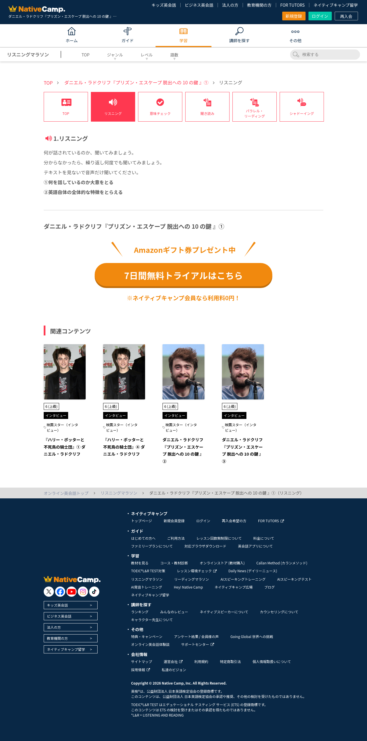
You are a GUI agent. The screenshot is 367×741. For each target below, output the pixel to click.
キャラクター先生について (152, 619)
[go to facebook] (60, 592)
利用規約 (201, 661)
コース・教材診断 (174, 562)
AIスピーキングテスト (294, 579)
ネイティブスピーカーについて (224, 611)
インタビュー (55, 415)
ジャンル (115, 55)
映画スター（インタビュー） (62, 427)
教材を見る (140, 562)
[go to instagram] (83, 592)
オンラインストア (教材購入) (222, 562)
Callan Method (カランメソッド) (281, 562)
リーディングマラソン (191, 579)
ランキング (140, 611)
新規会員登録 (174, 520)
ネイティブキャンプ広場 (234, 586)
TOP (85, 55)
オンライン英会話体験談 (150, 644)
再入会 (346, 16)
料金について (263, 538)
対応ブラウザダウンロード (205, 545)
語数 (174, 55)
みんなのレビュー (174, 611)
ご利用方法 (176, 538)
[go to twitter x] (49, 592)
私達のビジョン (174, 669)
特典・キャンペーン (146, 636)
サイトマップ (141, 661)
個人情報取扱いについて (272, 661)
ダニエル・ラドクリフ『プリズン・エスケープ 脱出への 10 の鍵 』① (136, 82)
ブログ (269, 586)
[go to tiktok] (94, 592)
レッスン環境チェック (197, 570)
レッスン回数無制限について (219, 538)
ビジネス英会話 (199, 5)
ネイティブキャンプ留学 (335, 5)
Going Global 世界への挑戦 (251, 636)
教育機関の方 (259, 5)
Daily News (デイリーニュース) (252, 570)
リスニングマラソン (147, 579)
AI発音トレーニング (146, 586)
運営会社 (173, 661)
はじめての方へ (143, 538)
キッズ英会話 (163, 5)
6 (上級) (51, 406)
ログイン (320, 16)
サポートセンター (197, 644)
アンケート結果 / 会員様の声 (196, 636)
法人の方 (230, 5)
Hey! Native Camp (188, 586)
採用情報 (140, 669)
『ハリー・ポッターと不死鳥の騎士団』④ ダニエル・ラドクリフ (124, 447)
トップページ (141, 520)
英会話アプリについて (255, 545)
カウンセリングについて (279, 611)
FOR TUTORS (292, 5)
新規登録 (294, 16)
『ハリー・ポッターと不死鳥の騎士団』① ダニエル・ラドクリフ (64, 447)
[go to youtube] (71, 592)
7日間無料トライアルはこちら (183, 275)
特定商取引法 (230, 661)
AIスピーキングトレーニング (242, 579)
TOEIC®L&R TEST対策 (148, 570)
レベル (147, 55)
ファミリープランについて (152, 545)
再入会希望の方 (234, 520)
